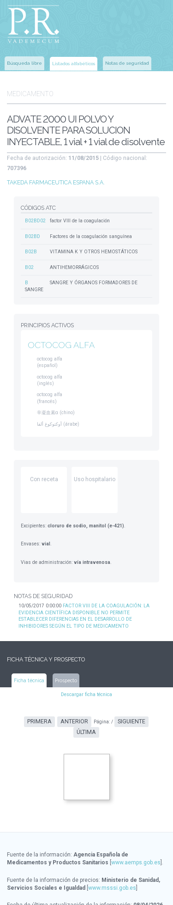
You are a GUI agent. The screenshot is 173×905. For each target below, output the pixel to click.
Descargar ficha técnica (86, 675)
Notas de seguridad (127, 62)
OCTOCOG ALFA (60, 329)
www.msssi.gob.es (112, 857)
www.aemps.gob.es (136, 832)
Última (147, 702)
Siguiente (116, 702)
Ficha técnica (29, 660)
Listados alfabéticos (73, 62)
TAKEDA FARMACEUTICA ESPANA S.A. (55, 168)
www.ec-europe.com (106, 891)
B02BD (32, 222)
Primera (28, 702)
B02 (29, 252)
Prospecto (65, 660)
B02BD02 (35, 206)
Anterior (61, 702)
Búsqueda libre (24, 62)
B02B (31, 237)
